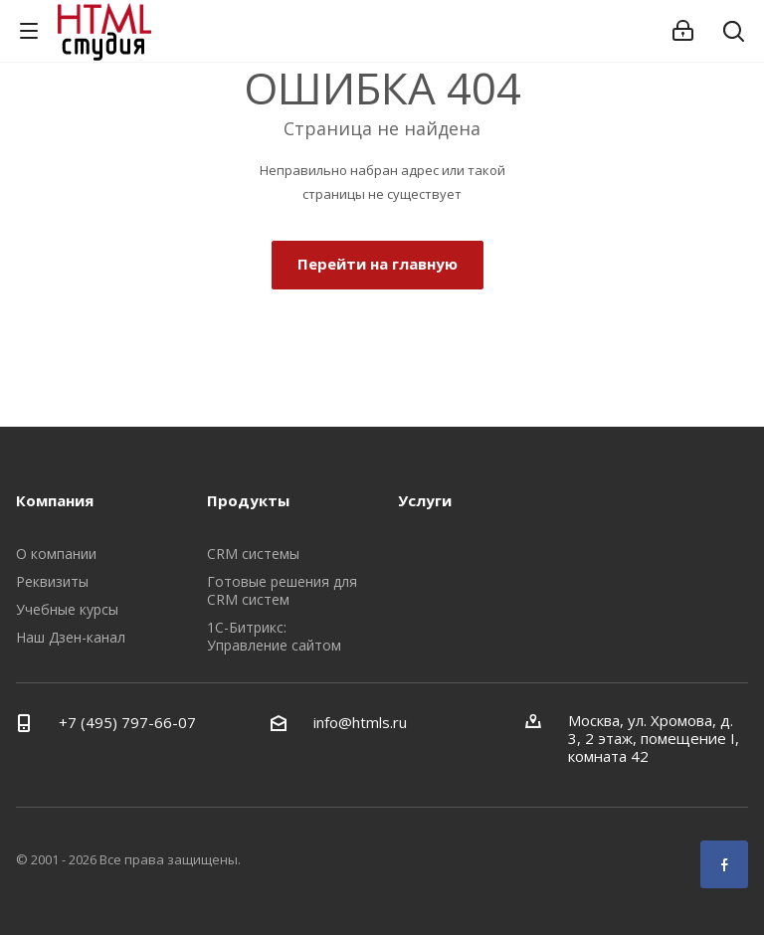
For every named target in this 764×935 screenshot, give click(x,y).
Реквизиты (52, 581)
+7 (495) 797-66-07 (127, 722)
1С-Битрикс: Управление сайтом (274, 636)
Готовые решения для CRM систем (282, 590)
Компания (55, 500)
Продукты (248, 500)
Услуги (425, 500)
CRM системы (253, 553)
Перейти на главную (377, 264)
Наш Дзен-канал (70, 637)
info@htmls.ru (360, 722)
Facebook (724, 864)
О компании (56, 553)
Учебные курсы (67, 609)
